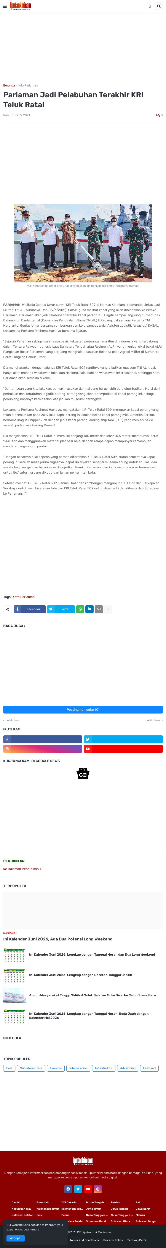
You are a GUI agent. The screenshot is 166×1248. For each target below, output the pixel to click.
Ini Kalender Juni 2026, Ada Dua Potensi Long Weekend (58, 939)
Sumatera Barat (96, 1221)
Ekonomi (56, 1068)
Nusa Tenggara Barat (123, 1215)
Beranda (9, 85)
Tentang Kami (136, 1240)
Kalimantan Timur (48, 1208)
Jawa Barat (143, 1208)
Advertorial (127, 1068)
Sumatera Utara (31, 1068)
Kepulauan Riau (22, 1208)
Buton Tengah (95, 1202)
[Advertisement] (83, 48)
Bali (138, 1202)
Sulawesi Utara (120, 1221)
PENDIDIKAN (14, 861)
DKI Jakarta (69, 1202)
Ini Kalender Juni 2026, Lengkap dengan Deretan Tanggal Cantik (80, 975)
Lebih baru (12, 720)
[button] (5, 6)
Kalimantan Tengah (73, 1208)
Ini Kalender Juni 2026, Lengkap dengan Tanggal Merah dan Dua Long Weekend (92, 954)
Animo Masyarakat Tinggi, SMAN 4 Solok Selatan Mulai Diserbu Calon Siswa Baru (92, 995)
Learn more (31, 1229)
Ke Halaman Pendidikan (22, 869)
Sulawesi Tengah (146, 1221)
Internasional (78, 1068)
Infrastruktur (103, 1068)
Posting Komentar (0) (83, 710)
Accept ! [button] (15, 1238)
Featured (149, 1068)
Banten (115, 1202)
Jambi (15, 1202)
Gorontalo (43, 1202)
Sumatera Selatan (72, 1221)
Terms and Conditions (84, 1240)
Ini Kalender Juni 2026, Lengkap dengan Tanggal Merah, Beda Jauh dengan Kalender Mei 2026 (89, 1016)
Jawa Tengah (119, 1208)
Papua (65, 1215)
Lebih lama (153, 720)
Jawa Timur (93, 1208)
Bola (9, 1068)
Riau (39, 1215)
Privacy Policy (113, 1240)
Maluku (140, 1215)
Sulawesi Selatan (23, 1215)
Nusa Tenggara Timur (98, 1215)
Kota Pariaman (28, 85)
